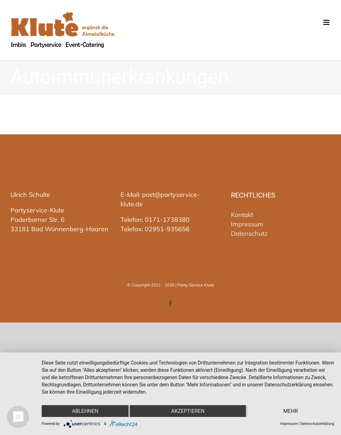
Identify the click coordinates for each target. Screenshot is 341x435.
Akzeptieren (188, 411)
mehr (290, 411)
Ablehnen (85, 411)
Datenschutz (249, 233)
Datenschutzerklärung (317, 424)
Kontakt (242, 215)
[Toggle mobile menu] (327, 22)
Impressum (247, 224)
